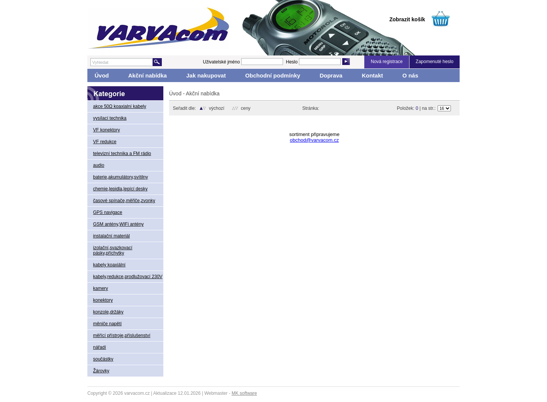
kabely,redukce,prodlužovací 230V (128, 276)
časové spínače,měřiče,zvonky (124, 200)
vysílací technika (109, 118)
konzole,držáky (108, 312)
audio (98, 165)
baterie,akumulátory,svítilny (120, 177)
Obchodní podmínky (272, 75)
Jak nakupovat (206, 75)
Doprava (330, 75)
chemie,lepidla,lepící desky (120, 189)
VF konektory (106, 130)
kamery (100, 288)
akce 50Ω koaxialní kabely (119, 106)
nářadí (99, 347)
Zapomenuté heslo (434, 61)
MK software (244, 393)
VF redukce (104, 141)
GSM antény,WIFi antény (118, 224)
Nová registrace (387, 61)
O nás (410, 75)
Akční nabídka (147, 75)
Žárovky (101, 371)
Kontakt (372, 75)
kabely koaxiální (109, 264)
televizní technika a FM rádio (122, 153)
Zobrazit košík (407, 19)
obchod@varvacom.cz (314, 140)
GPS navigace (107, 212)
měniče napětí (107, 323)
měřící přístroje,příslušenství (121, 335)
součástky (103, 359)
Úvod (102, 75)
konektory (103, 300)
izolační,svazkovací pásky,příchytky (112, 250)
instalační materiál (111, 236)
